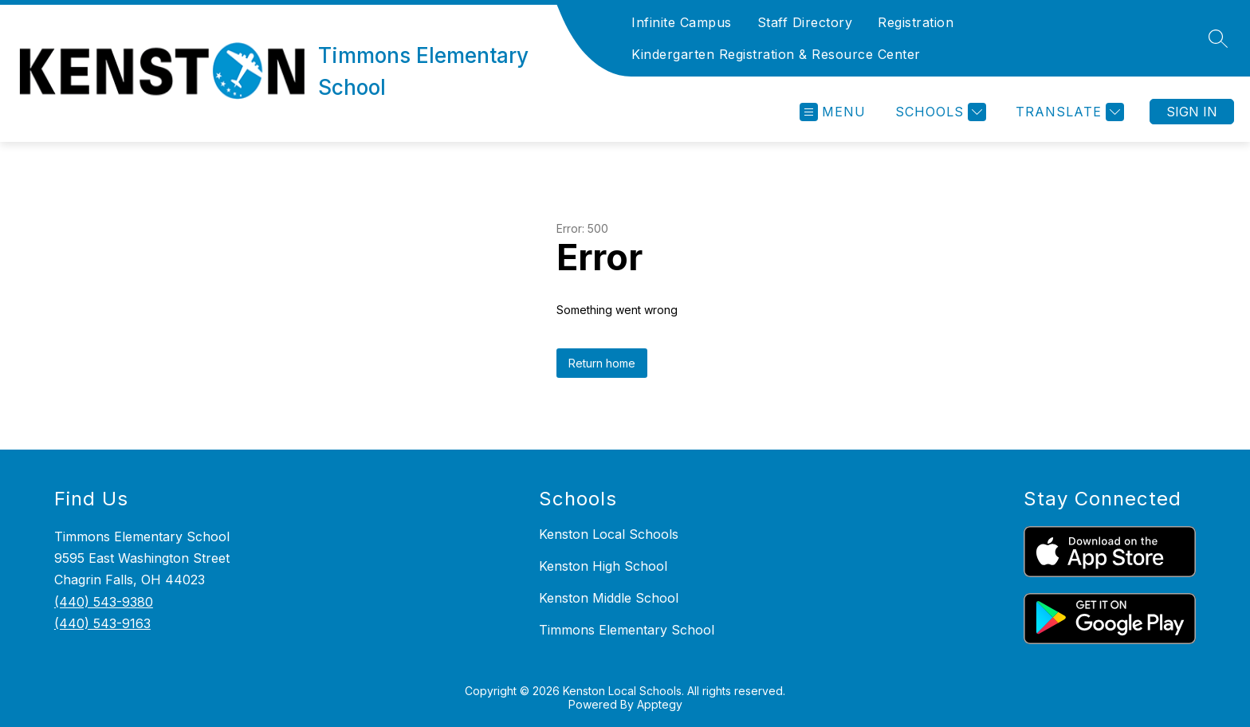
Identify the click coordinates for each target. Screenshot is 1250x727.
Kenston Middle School (608, 598)
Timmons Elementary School (626, 630)
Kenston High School (603, 566)
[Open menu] (833, 112)
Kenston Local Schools (608, 534)
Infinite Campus (681, 22)
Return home (601, 363)
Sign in (1191, 112)
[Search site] (1218, 38)
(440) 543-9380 (103, 602)
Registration (915, 22)
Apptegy (659, 704)
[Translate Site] (1068, 112)
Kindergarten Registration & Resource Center (776, 54)
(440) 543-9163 (102, 623)
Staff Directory (805, 22)
